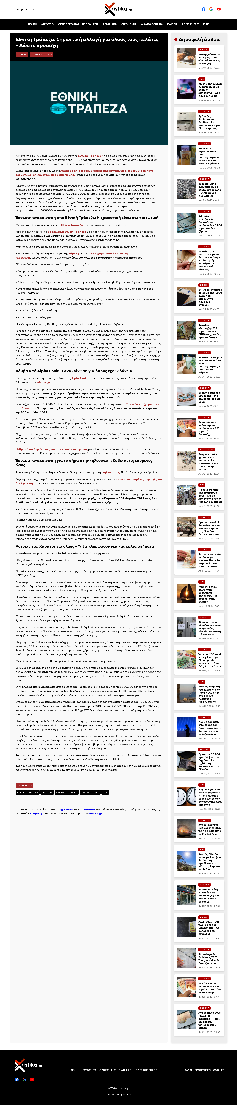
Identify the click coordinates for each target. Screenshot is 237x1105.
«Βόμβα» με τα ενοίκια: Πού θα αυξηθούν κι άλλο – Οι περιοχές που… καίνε (209, 189)
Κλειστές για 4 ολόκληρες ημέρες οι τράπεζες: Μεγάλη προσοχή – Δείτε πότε (210, 628)
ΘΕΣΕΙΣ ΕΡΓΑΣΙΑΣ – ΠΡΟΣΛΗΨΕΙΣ (78, 24)
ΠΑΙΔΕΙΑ (172, 24)
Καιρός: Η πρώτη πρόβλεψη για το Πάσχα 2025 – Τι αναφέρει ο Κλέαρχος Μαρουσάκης (209, 694)
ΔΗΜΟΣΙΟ (47, 24)
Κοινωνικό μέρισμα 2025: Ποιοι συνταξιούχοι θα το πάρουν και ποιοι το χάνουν (209, 156)
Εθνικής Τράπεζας (90, 155)
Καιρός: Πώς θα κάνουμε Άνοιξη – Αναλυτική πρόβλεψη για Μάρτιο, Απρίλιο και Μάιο (209, 862)
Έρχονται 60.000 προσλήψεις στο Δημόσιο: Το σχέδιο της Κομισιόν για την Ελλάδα (209, 762)
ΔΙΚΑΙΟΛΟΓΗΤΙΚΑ (152, 24)
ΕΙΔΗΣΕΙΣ (47, 792)
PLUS (206, 24)
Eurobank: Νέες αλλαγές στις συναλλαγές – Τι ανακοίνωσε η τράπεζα (208, 895)
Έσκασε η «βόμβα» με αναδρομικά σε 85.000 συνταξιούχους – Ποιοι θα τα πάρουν (210, 365)
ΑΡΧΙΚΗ (32, 24)
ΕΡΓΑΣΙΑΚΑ (110, 24)
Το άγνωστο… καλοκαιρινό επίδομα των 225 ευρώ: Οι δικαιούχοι (208, 428)
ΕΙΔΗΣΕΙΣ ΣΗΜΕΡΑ (66, 792)
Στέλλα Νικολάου (24, 785)
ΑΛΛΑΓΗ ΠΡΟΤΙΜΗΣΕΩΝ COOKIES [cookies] (204, 1069)
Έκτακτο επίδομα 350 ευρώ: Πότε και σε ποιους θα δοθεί (209, 397)
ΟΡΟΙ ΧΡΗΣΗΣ (107, 1069)
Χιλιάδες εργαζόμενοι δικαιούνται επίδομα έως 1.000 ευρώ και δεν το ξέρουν (210, 224)
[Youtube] (219, 9)
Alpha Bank (78, 378)
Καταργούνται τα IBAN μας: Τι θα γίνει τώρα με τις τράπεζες (209, 59)
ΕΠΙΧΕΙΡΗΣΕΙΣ (190, 24)
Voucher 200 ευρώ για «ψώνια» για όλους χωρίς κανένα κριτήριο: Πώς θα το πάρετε (209, 660)
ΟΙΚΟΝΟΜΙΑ (128, 24)
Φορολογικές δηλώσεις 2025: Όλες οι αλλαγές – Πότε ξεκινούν (209, 959)
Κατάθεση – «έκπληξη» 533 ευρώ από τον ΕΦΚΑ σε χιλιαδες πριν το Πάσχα (209, 331)
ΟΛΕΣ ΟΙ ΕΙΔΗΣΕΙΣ (146, 1069)
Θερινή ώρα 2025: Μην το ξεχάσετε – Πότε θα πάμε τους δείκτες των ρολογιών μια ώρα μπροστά (210, 797)
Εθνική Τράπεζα (72, 225)
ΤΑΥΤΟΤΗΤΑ (89, 1069)
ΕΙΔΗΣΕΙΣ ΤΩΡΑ (90, 792)
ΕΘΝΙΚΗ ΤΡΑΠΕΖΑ (27, 792)
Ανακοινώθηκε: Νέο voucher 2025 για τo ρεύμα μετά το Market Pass (209, 829)
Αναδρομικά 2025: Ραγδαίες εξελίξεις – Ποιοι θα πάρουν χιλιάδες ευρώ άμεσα (209, 1020)
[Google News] (211, 9)
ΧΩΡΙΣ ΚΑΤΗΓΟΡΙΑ (206, 450)
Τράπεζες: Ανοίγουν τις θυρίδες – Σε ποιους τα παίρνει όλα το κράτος (210, 122)
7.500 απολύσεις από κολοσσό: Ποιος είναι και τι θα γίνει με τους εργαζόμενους (209, 728)
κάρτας (74, 253)
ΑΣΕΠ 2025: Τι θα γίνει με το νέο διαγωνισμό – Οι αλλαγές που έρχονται (209, 927)
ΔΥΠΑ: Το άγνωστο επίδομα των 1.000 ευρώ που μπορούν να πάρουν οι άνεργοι (210, 297)
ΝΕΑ (105, 792)
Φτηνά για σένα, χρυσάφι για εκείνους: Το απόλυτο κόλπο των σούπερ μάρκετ (208, 462)
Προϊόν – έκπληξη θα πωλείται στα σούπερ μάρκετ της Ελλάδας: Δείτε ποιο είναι (209, 528)
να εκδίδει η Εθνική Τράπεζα (67, 231)
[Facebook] (203, 9)
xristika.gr (43, 382)
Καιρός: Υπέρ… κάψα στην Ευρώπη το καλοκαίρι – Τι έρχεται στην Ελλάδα (208, 594)
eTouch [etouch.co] (127, 1094)
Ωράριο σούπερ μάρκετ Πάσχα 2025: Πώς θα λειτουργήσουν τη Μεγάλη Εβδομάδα (210, 495)
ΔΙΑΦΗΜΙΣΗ (126, 1069)
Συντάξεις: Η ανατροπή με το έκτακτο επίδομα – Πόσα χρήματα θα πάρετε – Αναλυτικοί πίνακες (209, 260)
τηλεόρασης (111, 472)
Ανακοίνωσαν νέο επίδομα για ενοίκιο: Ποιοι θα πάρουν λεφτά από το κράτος (209, 560)
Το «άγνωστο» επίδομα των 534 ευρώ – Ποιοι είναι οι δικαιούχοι (210, 988)
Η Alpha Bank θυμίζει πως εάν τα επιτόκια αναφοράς (52, 449)
